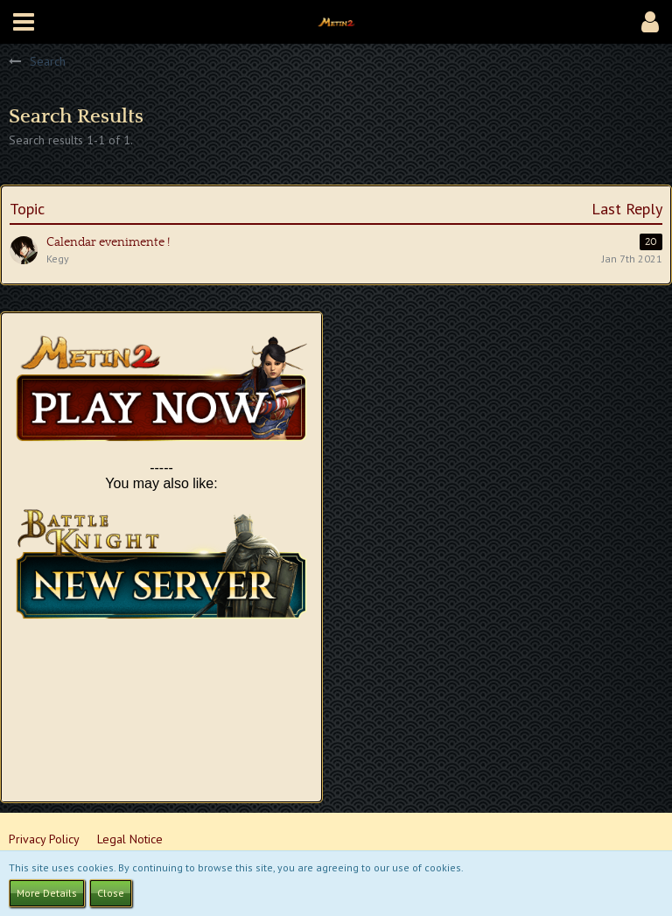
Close (110, 892)
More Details (47, 892)
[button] (23, 22)
